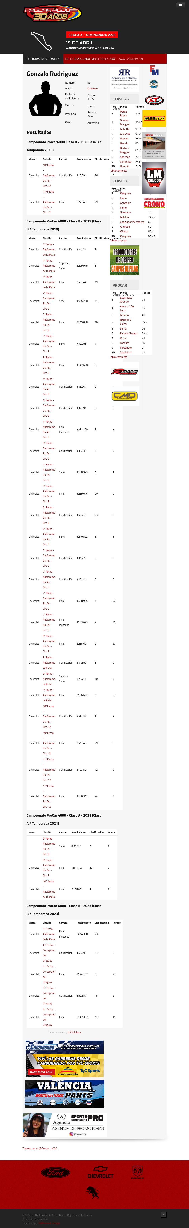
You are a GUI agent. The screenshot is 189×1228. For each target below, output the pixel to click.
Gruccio (124, 315)
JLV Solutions (74, 1032)
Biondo (124, 143)
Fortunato (126, 347)
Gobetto (125, 129)
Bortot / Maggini (124, 150)
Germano (125, 212)
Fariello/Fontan (129, 333)
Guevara (125, 134)
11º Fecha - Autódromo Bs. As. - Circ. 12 (49, 202)
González (125, 203)
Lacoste (124, 343)
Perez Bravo (123, 113)
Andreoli (125, 226)
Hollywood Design (49, 1223)
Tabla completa (118, 170)
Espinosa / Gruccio (126, 299)
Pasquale (125, 193)
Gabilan (124, 217)
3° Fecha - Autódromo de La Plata (49, 934)
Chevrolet (93, 88)
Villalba (124, 231)
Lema (123, 328)
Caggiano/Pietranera (132, 222)
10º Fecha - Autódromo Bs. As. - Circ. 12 (49, 175)
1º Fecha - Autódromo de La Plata (49, 249)
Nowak (124, 138)
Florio (123, 198)
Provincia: (70, 114)
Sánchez (125, 157)
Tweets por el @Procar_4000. (40, 1148)
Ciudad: (69, 105)
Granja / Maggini (124, 122)
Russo (123, 338)
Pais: (68, 122)
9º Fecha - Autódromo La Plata (49, 662)
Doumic (124, 166)
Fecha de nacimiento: (72, 96)
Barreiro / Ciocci (125, 322)
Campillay (125, 161)
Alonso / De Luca (127, 308)
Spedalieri (126, 352)
